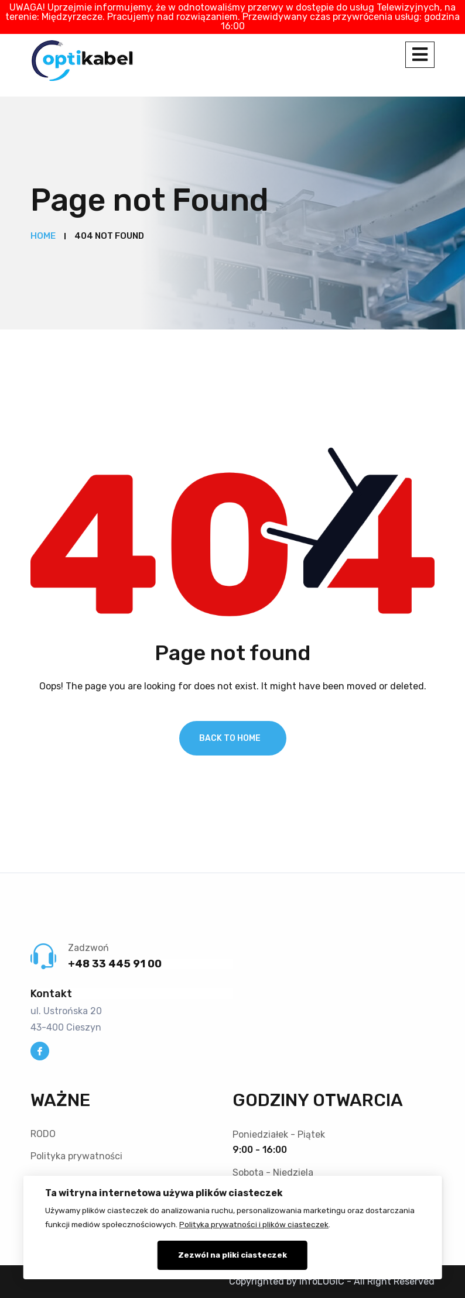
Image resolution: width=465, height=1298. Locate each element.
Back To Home (230, 738)
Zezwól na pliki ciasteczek (232, 1254)
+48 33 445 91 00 (115, 963)
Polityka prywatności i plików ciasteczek (254, 1224)
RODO (43, 1133)
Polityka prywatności (76, 1156)
